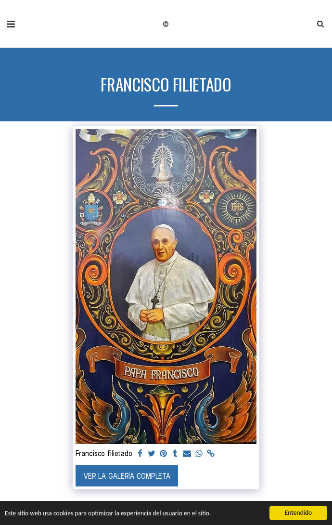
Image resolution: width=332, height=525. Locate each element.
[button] (10, 23)
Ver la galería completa (127, 476)
